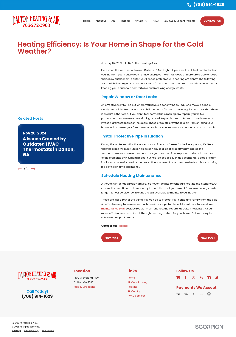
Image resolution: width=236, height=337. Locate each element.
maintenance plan (113, 208)
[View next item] (33, 128)
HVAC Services (136, 295)
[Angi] (216, 277)
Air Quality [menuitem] (141, 21)
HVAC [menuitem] (155, 21)
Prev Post (111, 238)
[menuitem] (16, 330)
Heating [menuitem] (125, 21)
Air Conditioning (137, 282)
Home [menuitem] (87, 21)
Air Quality (133, 291)
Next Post (208, 238)
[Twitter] (193, 277)
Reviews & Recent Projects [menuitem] (179, 21)
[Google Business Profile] (178, 277)
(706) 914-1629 (208, 5)
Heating (123, 226)
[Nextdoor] (209, 277)
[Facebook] (186, 277)
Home (131, 278)
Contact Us (212, 21)
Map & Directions (84, 287)
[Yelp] (201, 277)
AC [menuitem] (113, 21)
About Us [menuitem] (101, 21)
